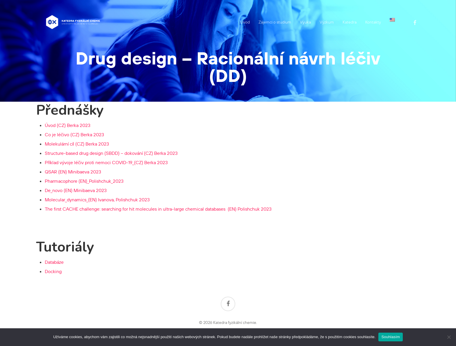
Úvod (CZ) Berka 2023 (67, 125)
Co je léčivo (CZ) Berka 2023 (74, 134)
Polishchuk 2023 (158, 209)
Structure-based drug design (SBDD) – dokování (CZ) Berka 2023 (111, 153)
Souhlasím (390, 337)
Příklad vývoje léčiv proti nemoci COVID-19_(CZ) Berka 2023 (106, 162)
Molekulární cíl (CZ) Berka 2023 (77, 144)
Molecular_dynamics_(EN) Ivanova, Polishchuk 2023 (97, 199)
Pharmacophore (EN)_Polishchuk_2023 (84, 181)
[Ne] (449, 337)
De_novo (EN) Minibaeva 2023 (76, 190)
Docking (53, 271)
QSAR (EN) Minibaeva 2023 (73, 172)
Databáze (54, 262)
